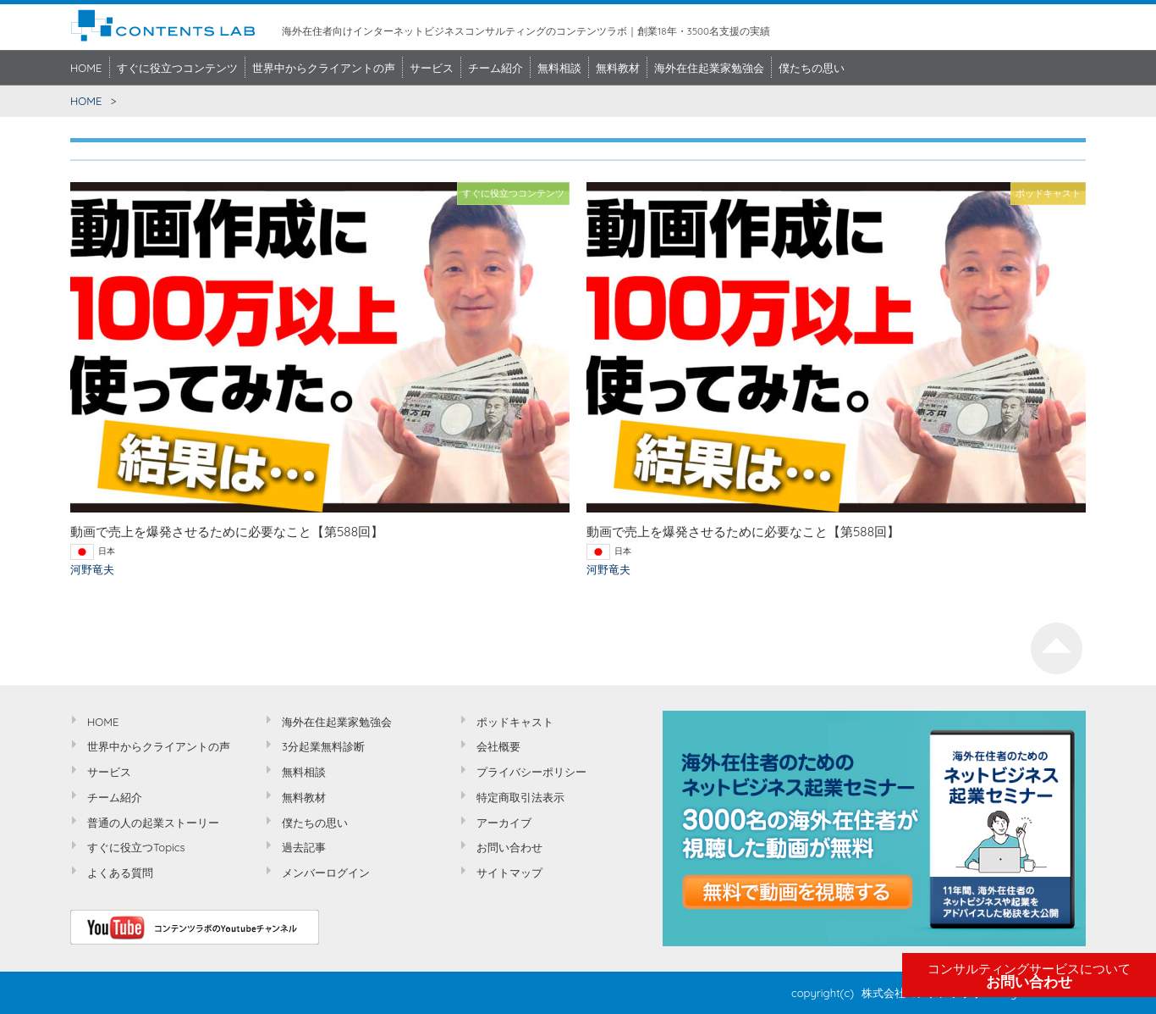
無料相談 (559, 68)
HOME (86, 68)
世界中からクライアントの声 (323, 68)
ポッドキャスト (514, 722)
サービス (432, 68)
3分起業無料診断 (323, 746)
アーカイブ (503, 822)
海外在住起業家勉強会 (709, 68)
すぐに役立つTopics (136, 847)
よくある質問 (120, 872)
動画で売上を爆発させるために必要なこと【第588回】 (226, 532)
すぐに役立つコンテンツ (177, 68)
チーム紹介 (495, 68)
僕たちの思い (812, 68)
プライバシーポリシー (531, 772)
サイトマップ (509, 872)
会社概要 (498, 746)
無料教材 (618, 68)
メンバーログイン (326, 872)
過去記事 (304, 847)
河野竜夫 (92, 569)
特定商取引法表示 (520, 797)
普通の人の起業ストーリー (153, 822)
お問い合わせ (1029, 976)
